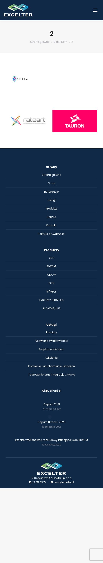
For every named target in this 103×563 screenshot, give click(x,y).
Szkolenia (51, 358)
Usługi (52, 200)
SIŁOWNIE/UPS (51, 308)
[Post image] (50, 399)
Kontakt (51, 225)
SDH (51, 258)
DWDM (51, 266)
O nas (52, 183)
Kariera (51, 217)
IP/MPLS (51, 291)
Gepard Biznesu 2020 (51, 422)
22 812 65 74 (39, 482)
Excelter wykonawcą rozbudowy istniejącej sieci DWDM (51, 440)
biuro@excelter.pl (64, 482)
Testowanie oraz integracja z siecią (51, 374)
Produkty (51, 208)
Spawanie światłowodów (51, 341)
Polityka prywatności (51, 234)
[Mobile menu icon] (95, 10)
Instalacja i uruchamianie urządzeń (51, 366)
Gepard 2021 (51, 404)
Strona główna (51, 175)
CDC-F (51, 275)
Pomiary (51, 332)
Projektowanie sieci (51, 349)
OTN (51, 283)
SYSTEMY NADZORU (51, 300)
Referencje (51, 192)
